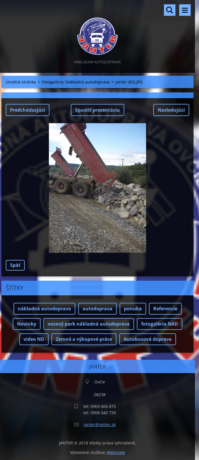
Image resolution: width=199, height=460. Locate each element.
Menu (185, 10)
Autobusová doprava (148, 339)
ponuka (133, 308)
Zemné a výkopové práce (84, 339)
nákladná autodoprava (44, 308)
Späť (15, 265)
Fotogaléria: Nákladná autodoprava (76, 82)
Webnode (116, 452)
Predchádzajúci (27, 110)
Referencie (165, 308)
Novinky (26, 324)
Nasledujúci (171, 110)
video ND (34, 339)
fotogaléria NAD (159, 324)
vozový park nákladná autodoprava (89, 324)
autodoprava (97, 308)
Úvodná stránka (21, 82)
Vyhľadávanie (169, 10)
